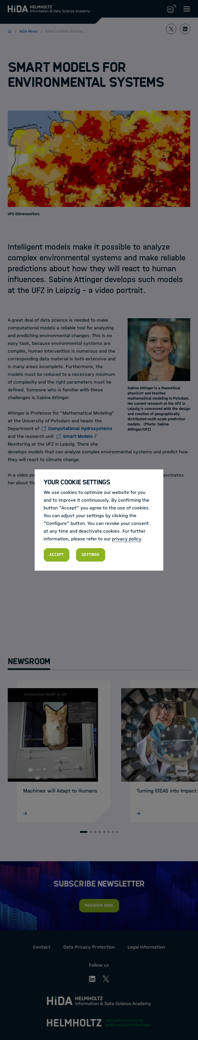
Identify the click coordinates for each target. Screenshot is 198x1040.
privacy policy (126, 539)
